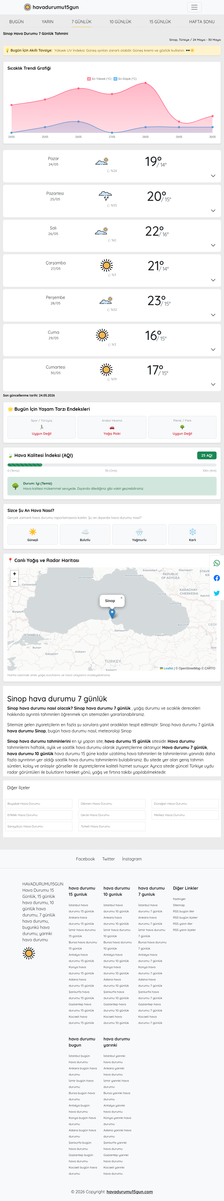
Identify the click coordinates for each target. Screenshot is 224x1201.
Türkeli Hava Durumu (95, 826)
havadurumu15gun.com (130, 1191)
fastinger (179, 899)
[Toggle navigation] (194, 7)
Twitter (109, 859)
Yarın (48, 21)
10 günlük (120, 21)
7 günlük (81, 21)
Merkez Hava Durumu (169, 815)
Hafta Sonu (202, 21)
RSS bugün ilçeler (185, 917)
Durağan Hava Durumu (170, 803)
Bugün (16, 21)
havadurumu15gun (50, 7)
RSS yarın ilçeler (184, 930)
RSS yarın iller (183, 924)
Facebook (86, 859)
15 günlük (160, 21)
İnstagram (132, 859)
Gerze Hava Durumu (95, 815)
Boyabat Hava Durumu (23, 803)
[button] (112, 614)
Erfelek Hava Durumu (22, 815)
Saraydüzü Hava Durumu (25, 826)
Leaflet (166, 668)
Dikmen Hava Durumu (96, 803)
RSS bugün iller (183, 911)
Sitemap (179, 905)
